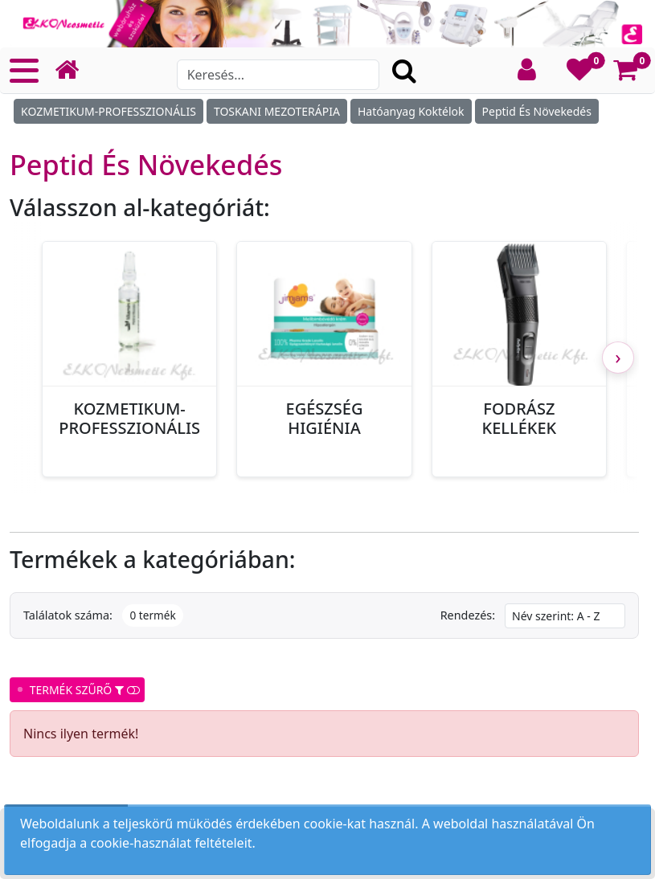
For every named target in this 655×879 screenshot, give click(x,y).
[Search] (278, 74)
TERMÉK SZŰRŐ (77, 689)
